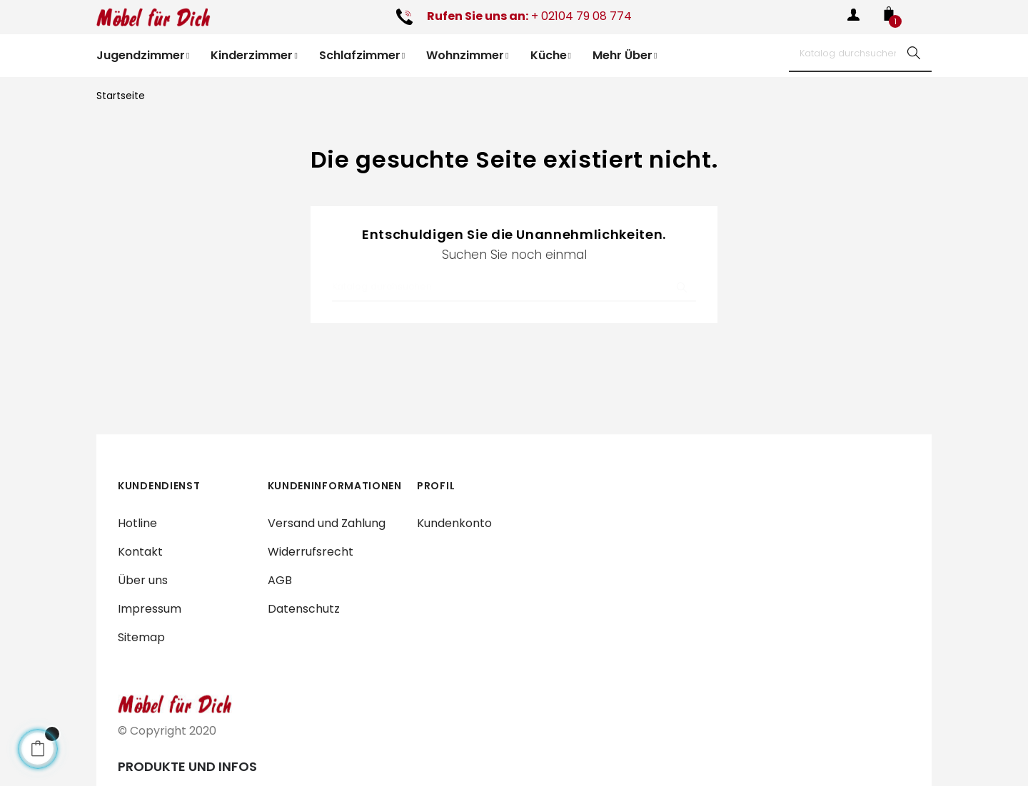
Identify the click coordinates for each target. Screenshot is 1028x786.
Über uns (143, 580)
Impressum (149, 609)
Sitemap (141, 637)
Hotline (137, 523)
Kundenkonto (454, 523)
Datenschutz (304, 609)
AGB (280, 580)
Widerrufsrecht (310, 551)
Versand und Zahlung (327, 523)
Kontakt (140, 551)
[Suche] (860, 53)
